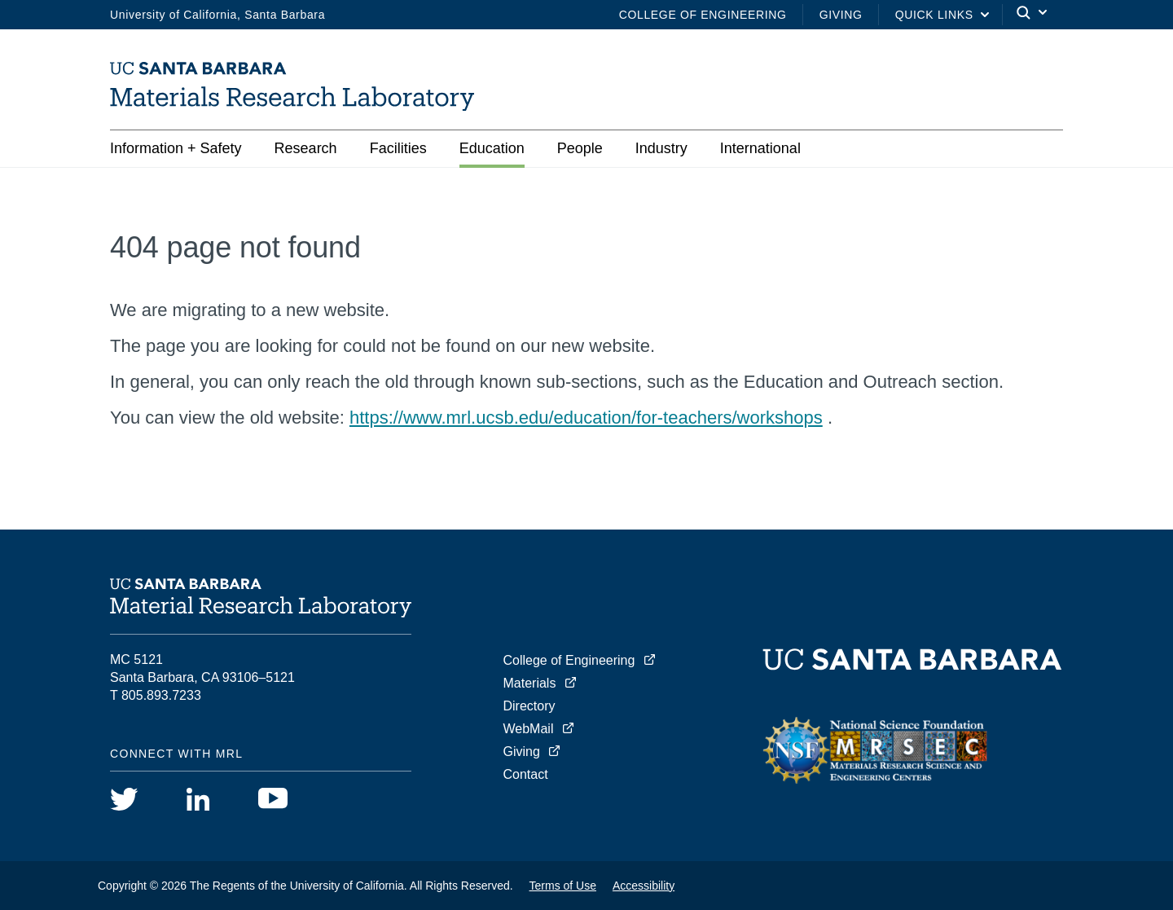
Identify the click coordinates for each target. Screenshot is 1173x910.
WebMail (528, 729)
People (580, 148)
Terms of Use (562, 885)
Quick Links (934, 14)
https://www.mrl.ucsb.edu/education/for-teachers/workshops (586, 417)
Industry (661, 148)
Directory (529, 706)
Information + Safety (176, 148)
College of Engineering (703, 14)
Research (306, 148)
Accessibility (643, 885)
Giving (841, 14)
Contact (525, 774)
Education (492, 148)
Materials (529, 683)
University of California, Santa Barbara (217, 14)
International (760, 148)
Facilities (398, 148)
